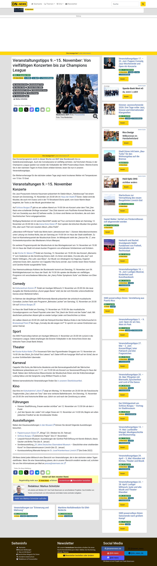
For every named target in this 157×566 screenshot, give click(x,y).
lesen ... (123, 79)
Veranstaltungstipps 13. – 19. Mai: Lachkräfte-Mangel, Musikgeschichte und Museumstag (131, 431)
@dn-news (112, 553)
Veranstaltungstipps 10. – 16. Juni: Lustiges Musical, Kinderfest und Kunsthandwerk (131, 273)
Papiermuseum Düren (27, 433)
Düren (16, 516)
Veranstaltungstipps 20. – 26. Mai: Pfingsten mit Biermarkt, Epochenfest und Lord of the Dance (131, 378)
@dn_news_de (135, 553)
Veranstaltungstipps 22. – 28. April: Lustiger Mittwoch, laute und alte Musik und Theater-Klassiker (131, 487)
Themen (48, 4)
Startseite (36, 4)
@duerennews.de (113, 548)
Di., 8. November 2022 (20, 513)
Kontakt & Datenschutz (25, 557)
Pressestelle (79, 115)
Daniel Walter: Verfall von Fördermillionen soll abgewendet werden (123, 220)
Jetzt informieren (85, 53)
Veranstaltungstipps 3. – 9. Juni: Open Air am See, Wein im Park (131, 322)
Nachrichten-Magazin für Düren (27, 554)
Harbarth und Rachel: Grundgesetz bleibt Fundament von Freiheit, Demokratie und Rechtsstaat (130, 245)
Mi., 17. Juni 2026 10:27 (111, 225)
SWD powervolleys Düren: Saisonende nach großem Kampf (131, 515)
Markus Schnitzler (20, 99)
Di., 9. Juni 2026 (109, 304)
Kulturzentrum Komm (39, 90)
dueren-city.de (142, 85)
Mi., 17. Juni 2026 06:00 (126, 70)
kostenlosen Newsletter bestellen (75, 480)
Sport (35, 78)
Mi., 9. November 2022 (21, 75)
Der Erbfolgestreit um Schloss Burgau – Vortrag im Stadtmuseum (131, 406)
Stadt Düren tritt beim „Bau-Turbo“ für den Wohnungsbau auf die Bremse (132, 155)
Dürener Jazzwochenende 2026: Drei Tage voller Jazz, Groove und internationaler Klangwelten (132, 109)
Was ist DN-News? (23, 552)
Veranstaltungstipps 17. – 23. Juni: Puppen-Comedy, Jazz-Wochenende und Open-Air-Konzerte (131, 62)
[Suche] (125, 4)
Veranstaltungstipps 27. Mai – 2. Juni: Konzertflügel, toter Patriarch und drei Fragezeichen (130, 348)
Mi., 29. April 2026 (124, 464)
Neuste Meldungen (23, 550)
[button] (12, 8)
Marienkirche (18, 93)
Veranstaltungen (46, 78)
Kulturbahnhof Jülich (21, 90)
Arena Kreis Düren (20, 84)
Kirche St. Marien (25, 253)
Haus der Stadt (19, 87)
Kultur (28, 78)
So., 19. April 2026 (124, 522)
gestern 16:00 (123, 162)
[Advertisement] (78, 35)
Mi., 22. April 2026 (124, 495)
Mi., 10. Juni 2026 (124, 280)
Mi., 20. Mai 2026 (124, 385)
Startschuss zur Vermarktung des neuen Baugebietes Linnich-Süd (130, 198)
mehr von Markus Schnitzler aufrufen (30, 498)
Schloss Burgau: (25, 436)
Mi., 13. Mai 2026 (124, 438)
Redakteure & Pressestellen (26, 559)
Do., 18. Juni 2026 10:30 (126, 204)
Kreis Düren (29, 9)
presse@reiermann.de (54, 463)
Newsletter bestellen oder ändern (78, 555)
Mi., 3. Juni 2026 (124, 328)
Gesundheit (68, 516)
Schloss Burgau (32, 93)
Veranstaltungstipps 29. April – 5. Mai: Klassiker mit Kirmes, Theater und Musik (132, 458)
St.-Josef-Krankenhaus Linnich (63, 450)
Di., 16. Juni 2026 (124, 116)
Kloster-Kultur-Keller (35, 87)
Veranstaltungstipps (21, 96)
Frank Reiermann (128, 561)
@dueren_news (135, 548)
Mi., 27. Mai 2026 (124, 357)
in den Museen (46, 425)
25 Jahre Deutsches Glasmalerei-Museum (53, 444)
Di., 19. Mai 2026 (124, 412)
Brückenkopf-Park (36, 84)
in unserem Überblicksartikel (69, 381)
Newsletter (71, 4)
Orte (59, 4)
